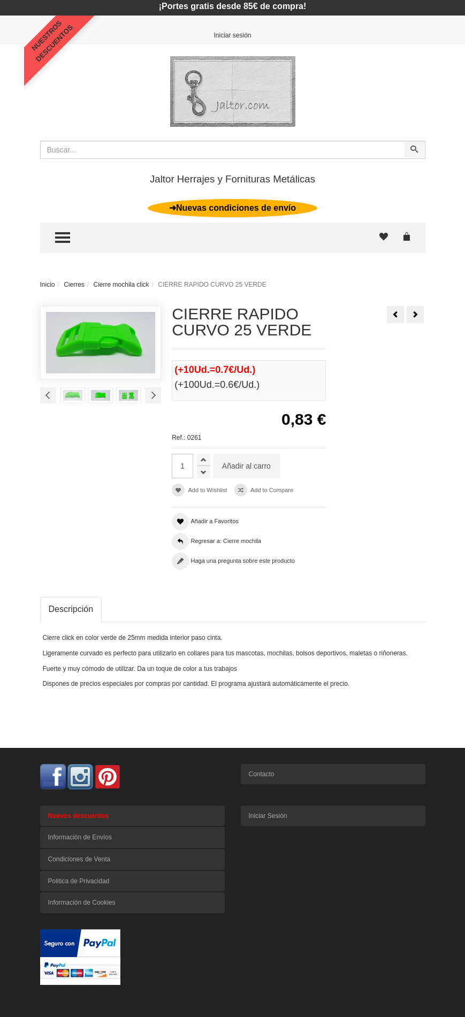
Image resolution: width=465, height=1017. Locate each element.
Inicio (47, 284)
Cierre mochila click (121, 284)
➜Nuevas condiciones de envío (232, 207)
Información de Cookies (82, 902)
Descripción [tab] (71, 609)
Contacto (262, 774)
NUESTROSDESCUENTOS (52, 41)
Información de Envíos (80, 837)
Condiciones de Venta (79, 859)
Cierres (74, 284)
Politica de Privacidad (79, 881)
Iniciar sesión (232, 35)
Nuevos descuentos (78, 816)
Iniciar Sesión (268, 816)
